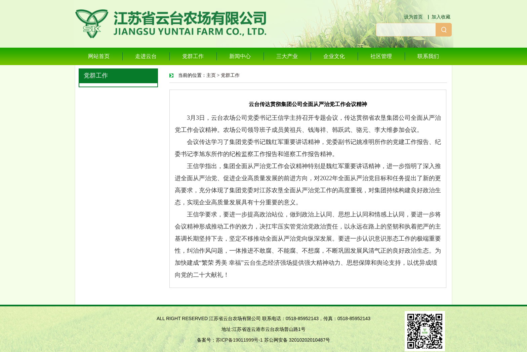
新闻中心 (240, 56)
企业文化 (334, 56)
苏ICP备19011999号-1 (239, 340)
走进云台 (146, 56)
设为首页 (413, 16)
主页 (211, 75)
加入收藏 (441, 16)
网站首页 (99, 56)
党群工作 (193, 56)
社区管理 (381, 56)
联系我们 (428, 56)
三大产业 (287, 56)
